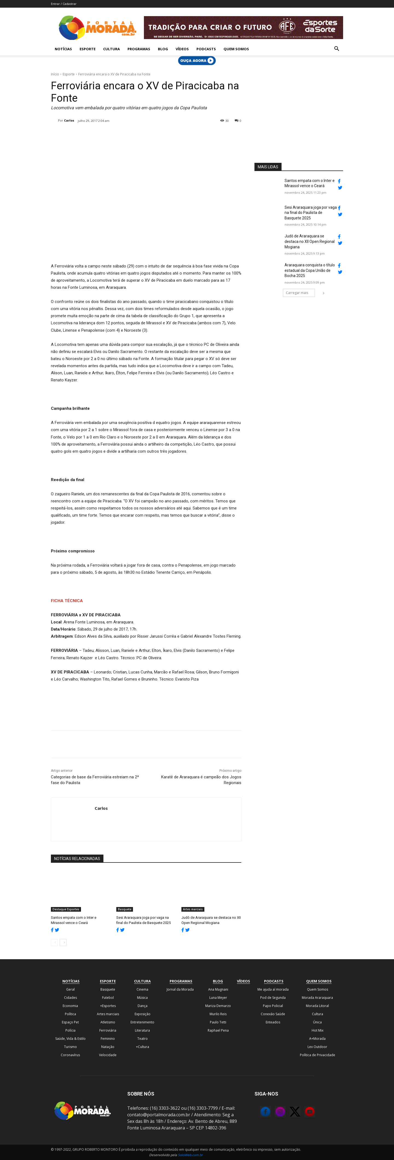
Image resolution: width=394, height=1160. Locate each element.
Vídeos (182, 48)
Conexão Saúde (273, 1014)
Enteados (273, 1022)
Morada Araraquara (317, 997)
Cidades (70, 997)
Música (142, 997)
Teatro (142, 1038)
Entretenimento (142, 1022)
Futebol (108, 997)
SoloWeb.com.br (190, 1155)
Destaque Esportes (66, 909)
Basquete (124, 909)
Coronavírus (70, 1055)
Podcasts (206, 48)
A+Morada (317, 1038)
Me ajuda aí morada (273, 989)
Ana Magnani (218, 989)
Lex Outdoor (317, 1046)
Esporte (87, 48)
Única (317, 1022)
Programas (139, 48)
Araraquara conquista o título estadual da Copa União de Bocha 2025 (310, 270)
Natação (107, 1046)
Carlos (69, 120)
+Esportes (108, 1005)
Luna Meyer (218, 997)
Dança (142, 1005)
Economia (70, 1005)
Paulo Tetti (218, 1022)
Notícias (63, 48)
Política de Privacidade (317, 1055)
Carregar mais (300, 292)
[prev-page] (54, 942)
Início (55, 74)
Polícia (70, 1030)
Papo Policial (273, 1005)
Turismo (70, 1046)
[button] (336, 49)
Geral (70, 989)
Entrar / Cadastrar (64, 4)
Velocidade (108, 1055)
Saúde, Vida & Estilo (70, 1038)
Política (70, 1014)
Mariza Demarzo (218, 1005)
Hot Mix (317, 1030)
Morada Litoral (317, 1005)
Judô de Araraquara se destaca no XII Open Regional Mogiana (310, 241)
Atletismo (107, 1022)
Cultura (111, 48)
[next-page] (63, 942)
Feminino (108, 1038)
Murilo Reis (218, 1014)
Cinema (142, 989)
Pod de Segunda (273, 997)
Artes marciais (193, 909)
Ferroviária (107, 1030)
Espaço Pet (70, 1022)
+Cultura (142, 1046)
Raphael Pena (218, 1030)
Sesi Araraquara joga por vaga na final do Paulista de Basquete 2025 (311, 212)
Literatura (142, 1030)
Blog (163, 48)
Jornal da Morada (180, 989)
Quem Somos (236, 48)
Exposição (142, 1014)
